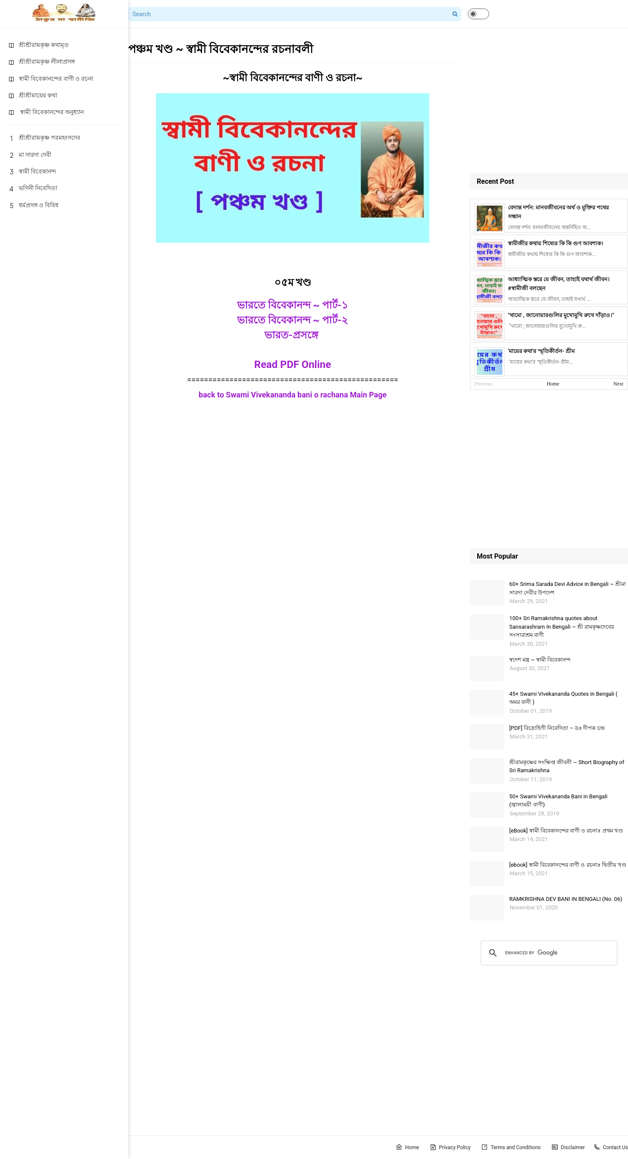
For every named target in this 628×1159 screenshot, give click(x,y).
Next (618, 384)
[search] (547, 953)
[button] (478, 14)
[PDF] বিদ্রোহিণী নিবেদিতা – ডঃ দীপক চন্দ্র (557, 728)
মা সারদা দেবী (30, 154)
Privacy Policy (450, 1147)
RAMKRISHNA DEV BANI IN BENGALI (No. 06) (565, 899)
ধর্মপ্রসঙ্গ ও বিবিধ (34, 205)
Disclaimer (568, 1147)
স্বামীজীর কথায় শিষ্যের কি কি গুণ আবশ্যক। (555, 243)
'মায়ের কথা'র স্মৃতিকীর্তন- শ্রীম (541, 351)
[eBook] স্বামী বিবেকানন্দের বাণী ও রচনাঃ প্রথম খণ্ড (566, 830)
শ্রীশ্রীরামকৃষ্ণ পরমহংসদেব (44, 137)
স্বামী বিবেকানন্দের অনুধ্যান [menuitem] (46, 112)
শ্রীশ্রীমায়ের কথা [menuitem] (33, 95)
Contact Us (610, 1147)
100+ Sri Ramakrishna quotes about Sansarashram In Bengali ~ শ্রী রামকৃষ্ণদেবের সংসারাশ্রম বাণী (561, 626)
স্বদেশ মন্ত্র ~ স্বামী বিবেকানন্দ (539, 659)
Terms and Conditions (510, 1147)
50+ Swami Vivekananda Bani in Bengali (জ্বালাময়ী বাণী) (558, 800)
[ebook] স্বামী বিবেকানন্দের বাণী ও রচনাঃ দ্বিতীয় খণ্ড (567, 865)
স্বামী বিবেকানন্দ (32, 171)
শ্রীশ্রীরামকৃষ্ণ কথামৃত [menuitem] (39, 44)
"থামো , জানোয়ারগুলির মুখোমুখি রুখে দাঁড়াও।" (561, 315)
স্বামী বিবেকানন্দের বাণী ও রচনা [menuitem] (51, 78)
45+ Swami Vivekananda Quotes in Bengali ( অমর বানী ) (563, 698)
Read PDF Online (292, 365)
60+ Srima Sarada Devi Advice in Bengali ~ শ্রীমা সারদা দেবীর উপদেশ (567, 588)
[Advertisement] (549, 100)
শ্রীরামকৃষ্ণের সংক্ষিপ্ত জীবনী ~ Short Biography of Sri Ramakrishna (566, 766)
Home (553, 384)
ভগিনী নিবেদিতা (33, 188)
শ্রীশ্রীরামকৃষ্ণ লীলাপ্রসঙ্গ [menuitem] (42, 61)
